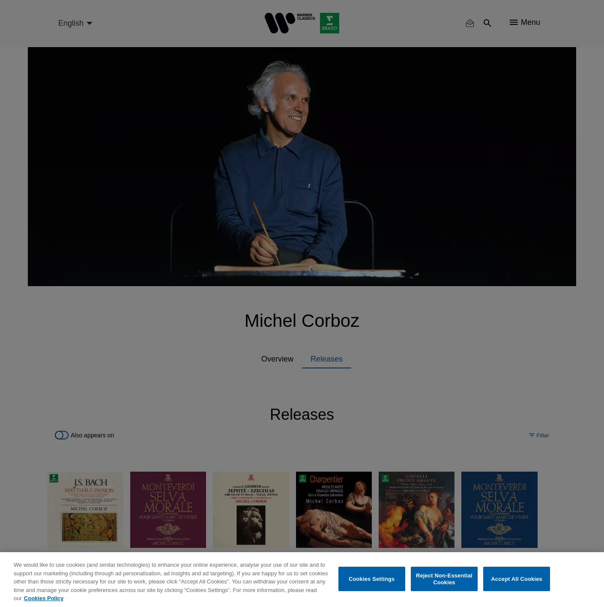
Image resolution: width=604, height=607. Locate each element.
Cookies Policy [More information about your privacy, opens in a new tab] (43, 598)
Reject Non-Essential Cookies (444, 579)
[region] (302, 579)
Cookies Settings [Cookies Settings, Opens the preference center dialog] (372, 579)
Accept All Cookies (516, 579)
